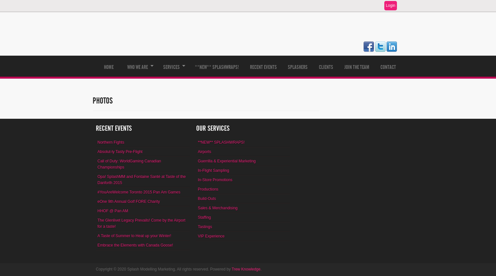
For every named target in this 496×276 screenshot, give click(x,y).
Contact (388, 67)
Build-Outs (207, 198)
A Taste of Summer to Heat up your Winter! (134, 236)
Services (171, 70)
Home (109, 67)
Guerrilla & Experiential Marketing (227, 161)
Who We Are (137, 70)
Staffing (204, 217)
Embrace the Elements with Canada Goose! (135, 245)
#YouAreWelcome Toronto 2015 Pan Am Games (138, 192)
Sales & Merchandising (218, 208)
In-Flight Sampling (213, 170)
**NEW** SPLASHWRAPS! (217, 67)
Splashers (298, 67)
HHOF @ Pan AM (112, 211)
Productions (208, 189)
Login (390, 5)
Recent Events (263, 67)
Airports (204, 151)
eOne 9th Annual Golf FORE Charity (128, 201)
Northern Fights (110, 142)
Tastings (205, 227)
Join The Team (356, 67)
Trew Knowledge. (247, 269)
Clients (326, 67)
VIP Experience (211, 236)
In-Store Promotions (215, 180)
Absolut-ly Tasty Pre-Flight (119, 151)
